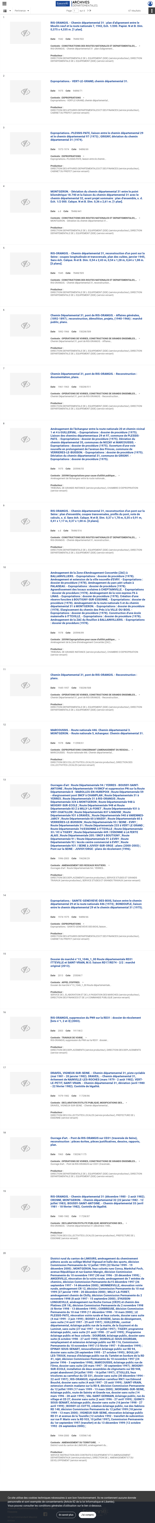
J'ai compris (87, 1514)
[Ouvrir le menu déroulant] (4, 4)
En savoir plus (66, 1514)
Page (69, 10)
